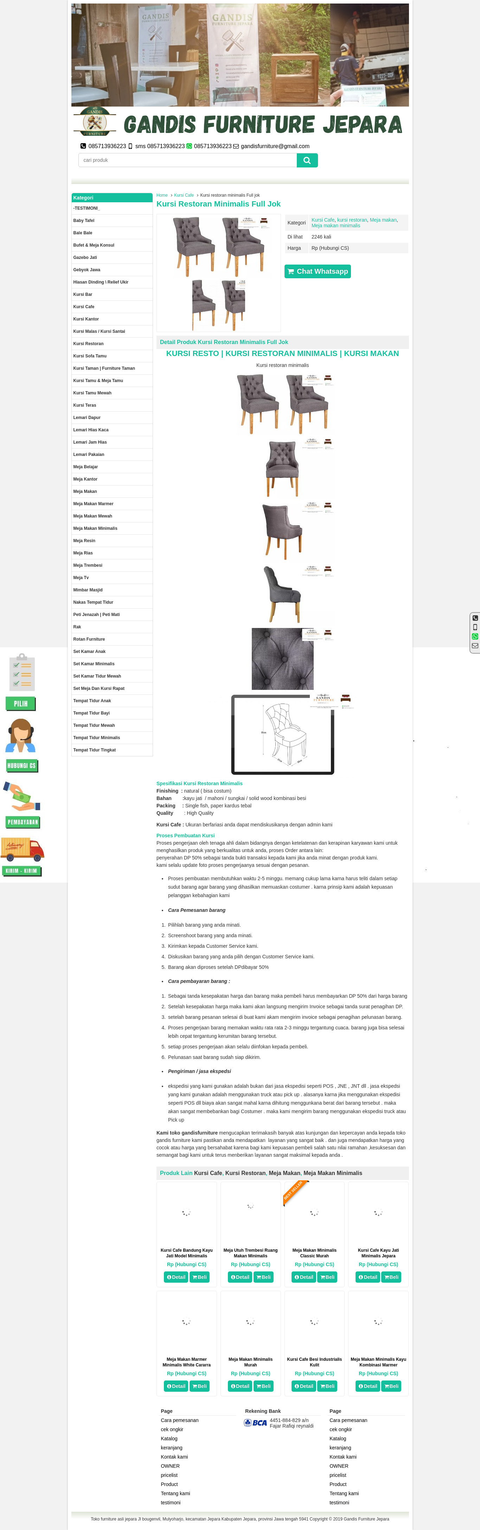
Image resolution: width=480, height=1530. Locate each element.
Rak (77, 626)
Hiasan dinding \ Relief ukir (101, 282)
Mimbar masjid (88, 590)
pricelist (169, 1475)
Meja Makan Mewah (93, 516)
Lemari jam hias (90, 442)
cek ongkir (172, 1429)
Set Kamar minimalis (94, 663)
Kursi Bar (82, 294)
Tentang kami (175, 1493)
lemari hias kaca (91, 429)
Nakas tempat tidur (93, 602)
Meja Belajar (85, 466)
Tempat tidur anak (92, 700)
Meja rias (83, 553)
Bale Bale (82, 232)
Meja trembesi (88, 565)
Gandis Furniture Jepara (366, 1519)
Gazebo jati (85, 257)
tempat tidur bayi (91, 713)
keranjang (172, 1447)
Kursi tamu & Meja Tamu (98, 380)
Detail (176, 1277)
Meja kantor (85, 479)
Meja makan (383, 220)
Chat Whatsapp (317, 271)
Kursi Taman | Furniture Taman (104, 368)
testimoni (170, 1502)
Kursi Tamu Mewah (92, 393)
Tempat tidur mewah (94, 725)
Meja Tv (81, 577)
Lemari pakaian (88, 454)
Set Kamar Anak (89, 651)
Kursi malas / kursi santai (99, 331)
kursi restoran (352, 220)
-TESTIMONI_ (86, 208)
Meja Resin (84, 540)
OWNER (170, 1466)
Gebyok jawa (87, 269)
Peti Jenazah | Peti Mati (96, 614)
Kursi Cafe (184, 195)
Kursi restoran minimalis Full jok (218, 203)
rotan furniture (89, 639)
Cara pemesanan (179, 1420)
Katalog (169, 1438)
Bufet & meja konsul (94, 245)
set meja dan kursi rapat (98, 688)
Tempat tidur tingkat (94, 750)
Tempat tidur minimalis (96, 737)
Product (169, 1484)
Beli (199, 1277)
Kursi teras (84, 405)
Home (162, 195)
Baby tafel (84, 220)
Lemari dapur (87, 417)
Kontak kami (174, 1457)
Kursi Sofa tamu (90, 356)
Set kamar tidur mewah (97, 676)
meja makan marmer (93, 503)
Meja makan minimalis (336, 225)
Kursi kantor (86, 319)
